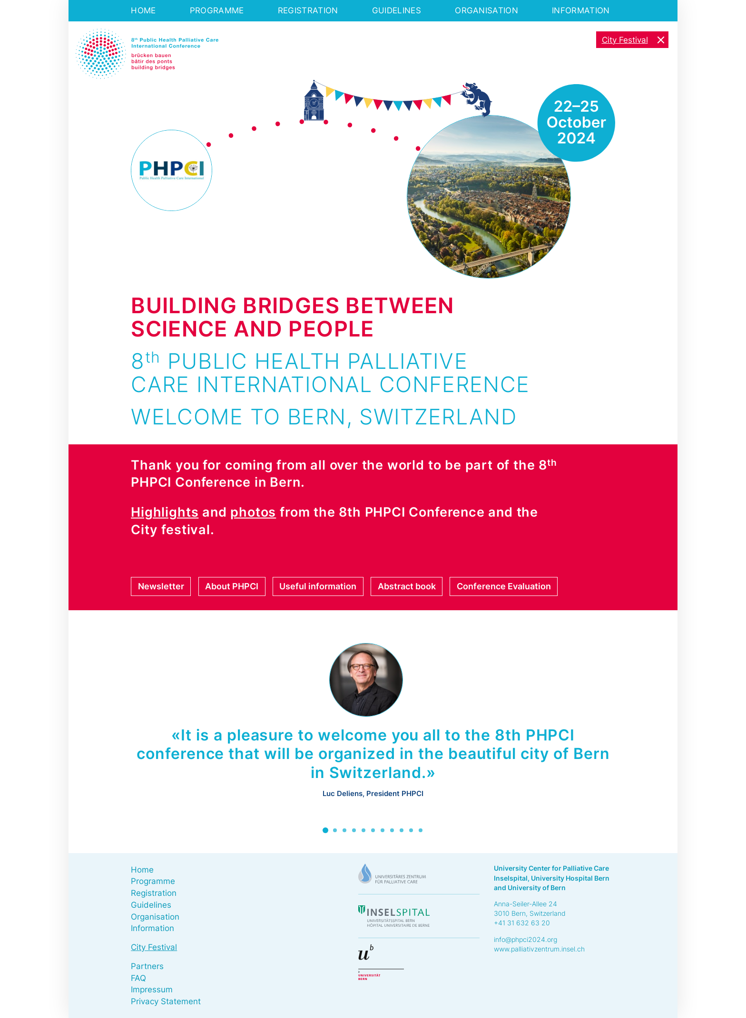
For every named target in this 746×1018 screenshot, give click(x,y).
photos (253, 512)
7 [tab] (382, 830)
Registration (308, 10)
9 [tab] (401, 830)
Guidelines (396, 10)
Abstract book (407, 586)
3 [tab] (344, 830)
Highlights (164, 512)
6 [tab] (373, 830)
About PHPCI (231, 586)
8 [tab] (392, 830)
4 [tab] (354, 830)
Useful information (317, 586)
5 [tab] (363, 830)
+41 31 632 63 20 (522, 923)
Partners (147, 966)
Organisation (486, 10)
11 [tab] (420, 830)
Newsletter (161, 586)
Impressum (152, 989)
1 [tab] (325, 830)
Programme (217, 10)
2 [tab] (335, 830)
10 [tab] (411, 830)
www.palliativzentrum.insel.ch (539, 949)
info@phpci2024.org (525, 939)
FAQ (138, 978)
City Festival (625, 40)
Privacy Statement (166, 1001)
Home (143, 10)
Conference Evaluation (504, 586)
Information (580, 10)
